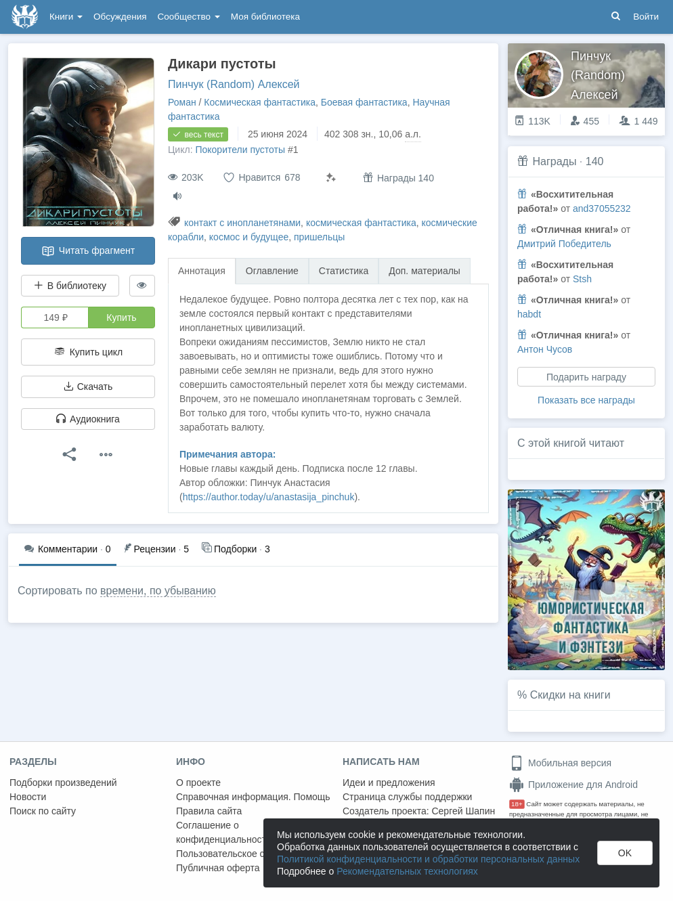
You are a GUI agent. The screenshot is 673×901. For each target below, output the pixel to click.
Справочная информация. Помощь (253, 796)
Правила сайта (209, 811)
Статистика (344, 270)
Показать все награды (586, 400)
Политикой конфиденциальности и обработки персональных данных (428, 859)
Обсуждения (119, 17)
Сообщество (189, 17)
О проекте (198, 782)
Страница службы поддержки (407, 796)
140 (595, 161)
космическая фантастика (361, 222)
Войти (646, 17)
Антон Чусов (544, 349)
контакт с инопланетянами (242, 222)
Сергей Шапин (463, 811)
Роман (182, 102)
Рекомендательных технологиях (407, 871)
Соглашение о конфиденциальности (224, 832)
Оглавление (272, 270)
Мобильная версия (560, 762)
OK (625, 853)
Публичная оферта (218, 867)
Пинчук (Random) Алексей (234, 84)
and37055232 (602, 208)
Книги (66, 17)
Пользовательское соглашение (244, 853)
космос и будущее (248, 237)
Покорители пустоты (240, 149)
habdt (529, 314)
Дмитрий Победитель (564, 243)
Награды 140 (398, 177)
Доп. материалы (424, 270)
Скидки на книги (570, 695)
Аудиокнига (88, 419)
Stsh (582, 278)
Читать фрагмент (88, 251)
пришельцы (319, 237)
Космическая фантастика (260, 102)
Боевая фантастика (364, 102)
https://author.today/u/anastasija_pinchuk (269, 496)
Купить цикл (88, 352)
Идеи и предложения (389, 782)
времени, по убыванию (158, 590)
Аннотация (201, 270)
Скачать (88, 386)
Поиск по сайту (42, 811)
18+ (517, 804)
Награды (554, 161)
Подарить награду (586, 377)
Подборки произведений (63, 782)
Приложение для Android (573, 784)
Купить (121, 317)
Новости (27, 796)
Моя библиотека (265, 17)
